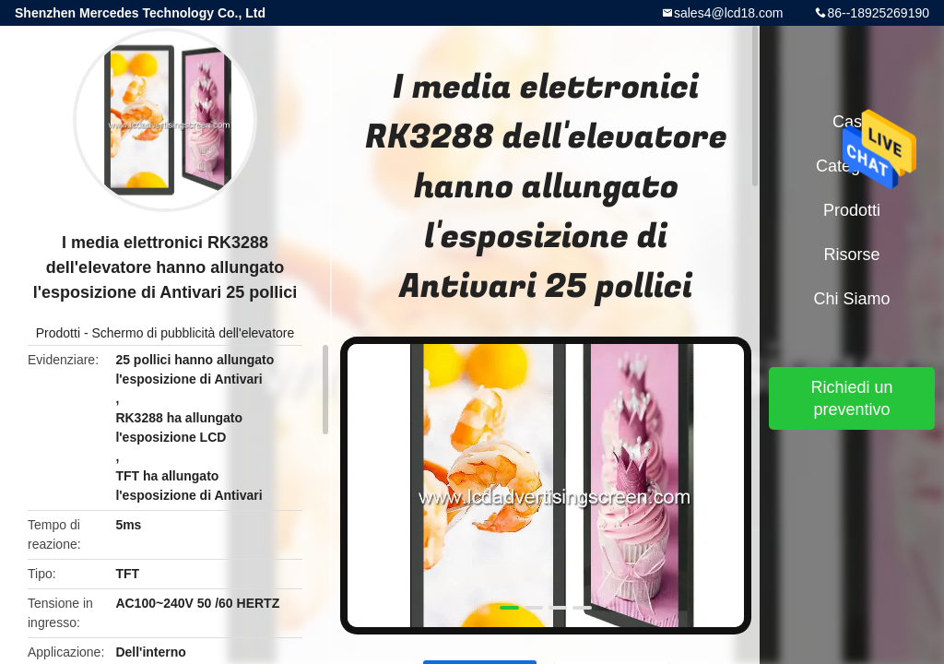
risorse (851, 254)
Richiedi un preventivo (851, 398)
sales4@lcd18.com (729, 13)
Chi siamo (851, 299)
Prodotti (58, 333)
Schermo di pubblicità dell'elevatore (192, 333)
